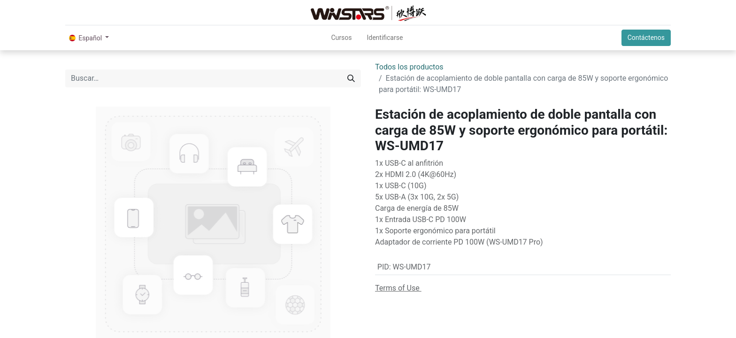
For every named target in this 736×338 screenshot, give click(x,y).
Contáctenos (646, 37)
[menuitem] (341, 37)
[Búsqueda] (351, 78)
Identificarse (385, 37)
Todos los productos (409, 66)
